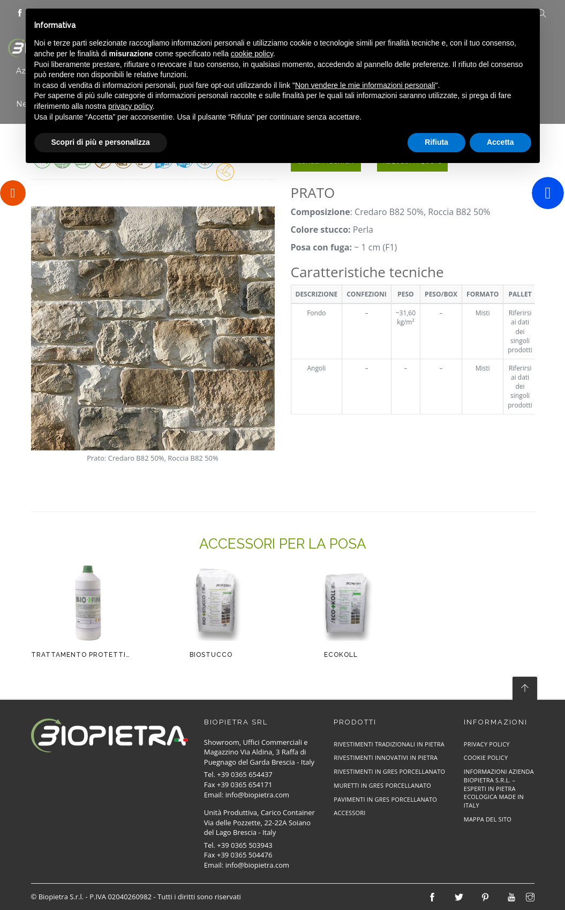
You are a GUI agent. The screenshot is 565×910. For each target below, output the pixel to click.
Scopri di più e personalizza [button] (100, 142)
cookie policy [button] (252, 53)
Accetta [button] (500, 142)
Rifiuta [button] (436, 142)
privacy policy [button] (130, 106)
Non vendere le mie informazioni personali (365, 85)
